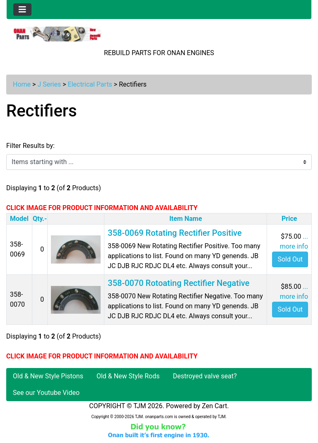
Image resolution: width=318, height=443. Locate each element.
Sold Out (290, 259)
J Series (49, 84)
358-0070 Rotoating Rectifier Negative (178, 283)
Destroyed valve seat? (205, 376)
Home (22, 84)
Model (19, 219)
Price (289, 219)
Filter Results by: (30, 146)
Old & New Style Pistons (48, 376)
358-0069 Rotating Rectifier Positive (175, 233)
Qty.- (40, 219)
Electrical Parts (90, 84)
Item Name (185, 219)
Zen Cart (214, 406)
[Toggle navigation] (22, 9)
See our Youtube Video (46, 393)
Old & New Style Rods (128, 376)
